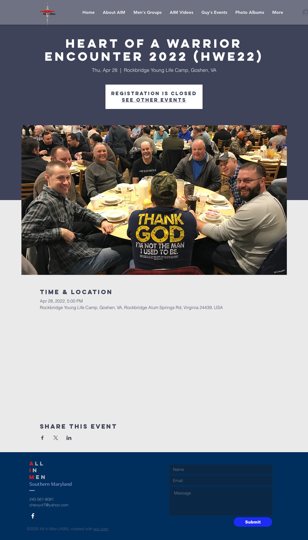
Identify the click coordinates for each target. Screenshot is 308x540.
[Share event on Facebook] (42, 438)
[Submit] (253, 522)
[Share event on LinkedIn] (69, 438)
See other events (154, 100)
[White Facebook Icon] (32, 515)
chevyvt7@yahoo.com (49, 504)
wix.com (101, 528)
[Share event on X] (55, 438)
